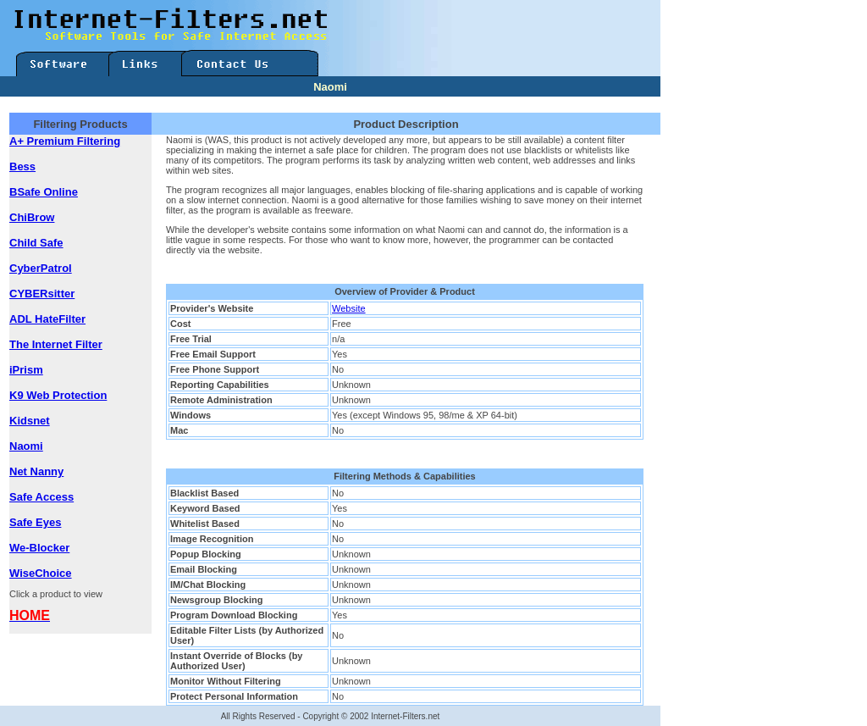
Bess (22, 166)
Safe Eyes (35, 522)
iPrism (26, 369)
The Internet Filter (55, 344)
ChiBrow (31, 217)
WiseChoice (40, 573)
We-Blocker (39, 547)
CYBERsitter (42, 293)
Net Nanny (36, 471)
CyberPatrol (40, 268)
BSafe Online (43, 192)
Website (349, 308)
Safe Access (41, 496)
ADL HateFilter (47, 319)
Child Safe (36, 242)
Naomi (26, 446)
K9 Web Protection (58, 395)
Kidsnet (29, 420)
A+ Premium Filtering (64, 141)
